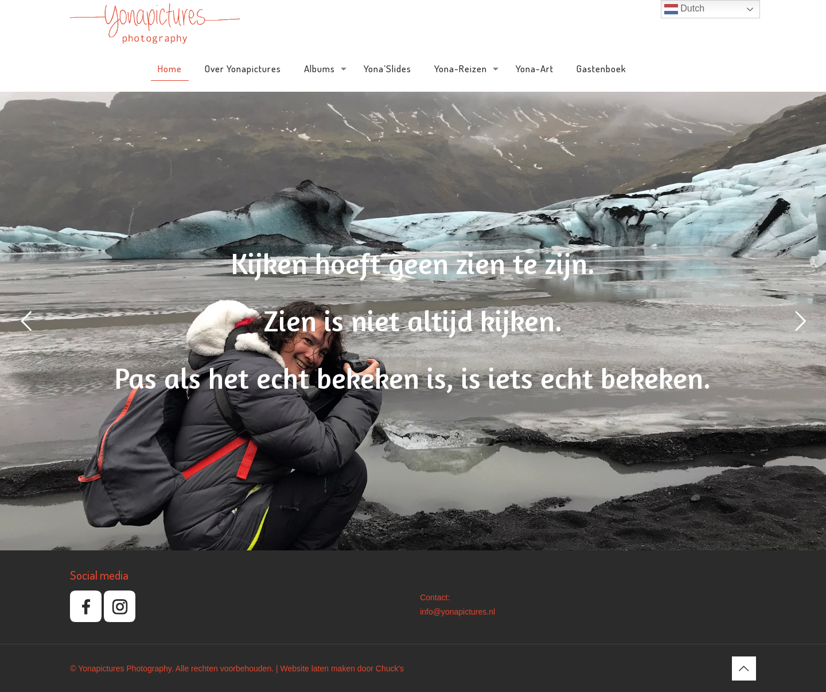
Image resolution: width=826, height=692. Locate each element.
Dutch (684, 9)
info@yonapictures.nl (457, 611)
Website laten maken (317, 668)
